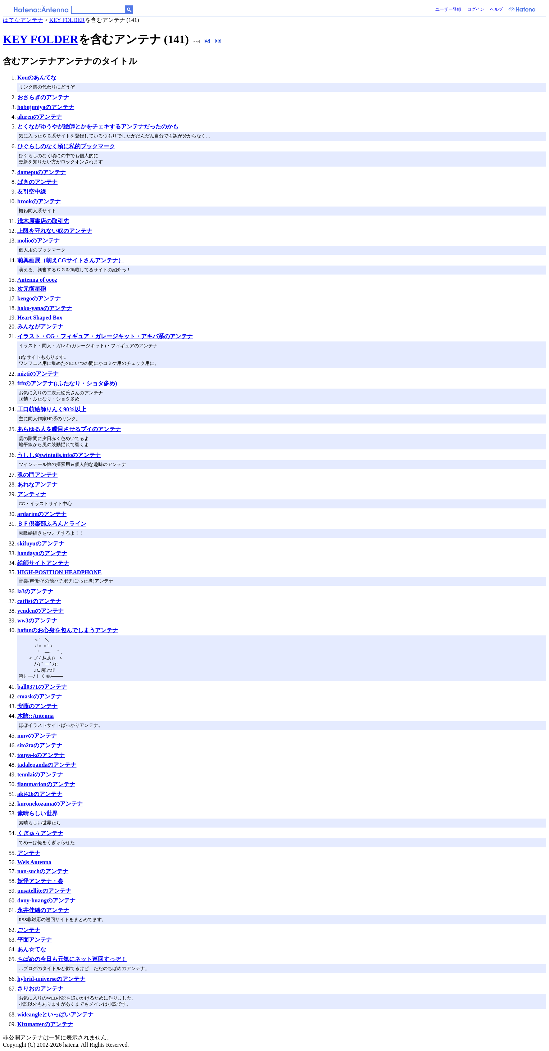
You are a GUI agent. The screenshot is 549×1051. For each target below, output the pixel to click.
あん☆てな (31, 949)
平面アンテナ (34, 940)
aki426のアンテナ (39, 794)
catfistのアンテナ (39, 601)
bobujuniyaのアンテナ (45, 107)
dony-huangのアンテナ (46, 900)
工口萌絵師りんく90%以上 (51, 409)
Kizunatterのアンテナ (45, 1024)
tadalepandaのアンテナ (46, 765)
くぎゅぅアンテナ (40, 833)
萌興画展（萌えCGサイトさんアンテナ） (70, 260)
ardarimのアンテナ (42, 514)
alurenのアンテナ (39, 117)
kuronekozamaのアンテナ (50, 804)
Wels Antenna (34, 862)
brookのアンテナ (39, 201)
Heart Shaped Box (39, 317)
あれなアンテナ (37, 484)
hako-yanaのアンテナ (44, 308)
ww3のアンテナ (37, 620)
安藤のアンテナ (37, 706)
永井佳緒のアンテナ (43, 910)
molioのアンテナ (38, 240)
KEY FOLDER (67, 20)
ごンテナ (28, 930)
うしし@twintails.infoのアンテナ (59, 455)
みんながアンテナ (40, 326)
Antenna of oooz (37, 280)
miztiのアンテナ (38, 374)
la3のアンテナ (35, 591)
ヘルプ (496, 9)
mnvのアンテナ (37, 736)
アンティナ (31, 494)
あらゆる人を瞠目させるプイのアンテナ (69, 429)
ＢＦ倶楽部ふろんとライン (51, 524)
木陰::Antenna (35, 716)
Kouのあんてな (36, 77)
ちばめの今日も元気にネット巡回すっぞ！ (72, 959)
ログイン (475, 9)
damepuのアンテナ (41, 172)
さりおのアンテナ (40, 989)
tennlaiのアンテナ (40, 774)
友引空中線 (31, 192)
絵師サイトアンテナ (43, 563)
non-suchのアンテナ (42, 871)
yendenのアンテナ (40, 611)
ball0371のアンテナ (42, 687)
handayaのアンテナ (42, 553)
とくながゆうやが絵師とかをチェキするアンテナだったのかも (97, 126)
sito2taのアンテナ (39, 745)
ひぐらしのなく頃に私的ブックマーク (66, 146)
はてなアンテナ (23, 20)
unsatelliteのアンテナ (44, 891)
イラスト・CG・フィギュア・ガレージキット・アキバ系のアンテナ (105, 336)
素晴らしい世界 (37, 813)
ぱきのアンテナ (37, 182)
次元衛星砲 (31, 289)
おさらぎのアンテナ (43, 97)
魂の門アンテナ (37, 475)
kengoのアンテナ (39, 298)
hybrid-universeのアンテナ (51, 979)
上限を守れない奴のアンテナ (54, 231)
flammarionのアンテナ (46, 784)
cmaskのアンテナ (39, 696)
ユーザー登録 (448, 9)
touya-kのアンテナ (41, 755)
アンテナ (28, 853)
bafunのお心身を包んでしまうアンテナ (67, 630)
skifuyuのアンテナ (40, 543)
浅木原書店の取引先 (43, 221)
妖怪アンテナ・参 (40, 881)
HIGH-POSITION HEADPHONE (59, 572)
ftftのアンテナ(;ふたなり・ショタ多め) (67, 383)
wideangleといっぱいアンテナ (55, 1014)
